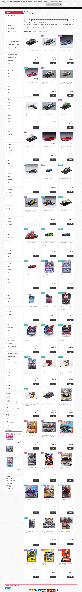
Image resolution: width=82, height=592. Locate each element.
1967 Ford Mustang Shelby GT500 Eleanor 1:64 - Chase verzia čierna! (65, 308)
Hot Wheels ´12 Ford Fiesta (66, 499)
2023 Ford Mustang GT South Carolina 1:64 (66, 339)
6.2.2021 (8, 421)
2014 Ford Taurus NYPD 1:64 (49, 339)
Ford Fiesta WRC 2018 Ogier (49, 114)
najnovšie (45, 31)
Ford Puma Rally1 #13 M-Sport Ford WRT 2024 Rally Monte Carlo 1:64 (66, 372)
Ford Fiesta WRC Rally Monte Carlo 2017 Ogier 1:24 (31, 211)
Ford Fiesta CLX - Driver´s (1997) (47, 83)
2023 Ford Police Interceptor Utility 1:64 (31, 339)
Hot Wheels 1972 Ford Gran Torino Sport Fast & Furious (65, 403)
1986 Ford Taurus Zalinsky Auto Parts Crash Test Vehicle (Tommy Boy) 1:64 (31, 372)
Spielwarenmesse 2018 (11, 396)
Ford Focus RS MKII (48, 178)
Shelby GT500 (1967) (31, 146)
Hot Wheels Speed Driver (17, 447)
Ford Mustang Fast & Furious (31, 50)
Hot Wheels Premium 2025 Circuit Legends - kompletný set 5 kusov (48, 533)
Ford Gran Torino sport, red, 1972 (65, 147)
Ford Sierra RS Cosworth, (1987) (64, 50)
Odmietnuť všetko (52, 5)
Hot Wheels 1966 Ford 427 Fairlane (48, 468)
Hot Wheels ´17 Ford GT (49, 499)
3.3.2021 (8, 407)
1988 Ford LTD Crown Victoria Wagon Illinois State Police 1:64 (49, 275)
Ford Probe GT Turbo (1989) (49, 146)
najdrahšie (40, 31)
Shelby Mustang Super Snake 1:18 (65, 243)
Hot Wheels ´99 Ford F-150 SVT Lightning (65, 436)
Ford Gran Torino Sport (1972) (66, 114)
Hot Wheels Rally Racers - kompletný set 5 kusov (65, 532)
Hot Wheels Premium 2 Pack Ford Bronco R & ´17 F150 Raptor (48, 436)
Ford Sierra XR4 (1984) (49, 50)
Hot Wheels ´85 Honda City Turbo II (17, 458)
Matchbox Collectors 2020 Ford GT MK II (49, 564)
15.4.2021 (8, 400)
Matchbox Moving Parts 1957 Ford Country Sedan (66, 564)
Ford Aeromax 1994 (30, 242)
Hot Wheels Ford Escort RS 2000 (31, 532)
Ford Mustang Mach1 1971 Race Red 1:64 (48, 371)
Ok (60, 5)
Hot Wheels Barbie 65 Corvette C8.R (17, 434)
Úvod (25, 11)
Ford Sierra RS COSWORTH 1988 (31, 115)
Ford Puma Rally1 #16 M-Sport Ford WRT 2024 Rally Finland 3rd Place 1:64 (32, 404)
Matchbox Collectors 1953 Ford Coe (32, 564)
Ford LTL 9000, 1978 (48, 210)
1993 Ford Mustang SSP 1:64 (66, 274)
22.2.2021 (8, 414)
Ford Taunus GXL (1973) (31, 82)
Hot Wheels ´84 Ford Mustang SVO (31, 468)
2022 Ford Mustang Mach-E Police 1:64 (48, 307)
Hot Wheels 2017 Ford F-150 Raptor (66, 468)
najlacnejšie (35, 31)
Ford (27, 11)
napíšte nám (8, 485)
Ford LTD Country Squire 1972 (31, 178)
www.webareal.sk (16, 585)
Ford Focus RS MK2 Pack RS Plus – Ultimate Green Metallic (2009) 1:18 (49, 244)
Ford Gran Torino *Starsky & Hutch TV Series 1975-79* (65, 83)
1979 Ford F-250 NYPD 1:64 (31, 306)
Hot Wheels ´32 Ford (31, 435)
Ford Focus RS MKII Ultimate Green (65, 179)
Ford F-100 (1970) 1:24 (66, 210)
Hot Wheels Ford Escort (31, 499)
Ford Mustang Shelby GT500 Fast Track (48, 403)
